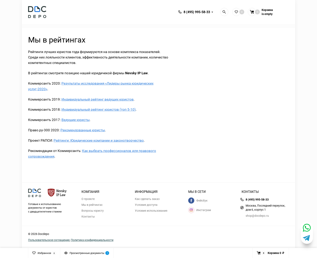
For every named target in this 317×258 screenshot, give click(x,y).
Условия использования (151, 210)
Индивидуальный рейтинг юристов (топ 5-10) (98, 109)
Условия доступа (146, 204)
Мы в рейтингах (91, 204)
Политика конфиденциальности (92, 240)
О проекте (88, 198)
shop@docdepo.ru (257, 216)
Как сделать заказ (147, 198)
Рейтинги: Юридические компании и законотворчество (99, 140)
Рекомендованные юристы (82, 130)
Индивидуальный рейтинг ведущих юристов (97, 99)
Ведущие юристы (75, 119)
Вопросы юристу (92, 210)
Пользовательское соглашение (49, 240)
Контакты (88, 216)
